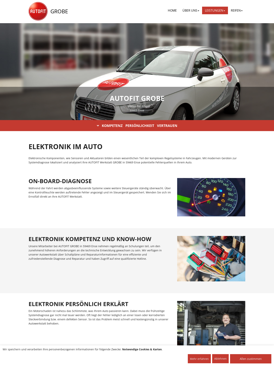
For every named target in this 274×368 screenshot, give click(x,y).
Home (172, 10)
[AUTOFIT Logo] (38, 11)
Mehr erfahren (199, 359)
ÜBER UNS (190, 10)
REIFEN (237, 10)
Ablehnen (220, 358)
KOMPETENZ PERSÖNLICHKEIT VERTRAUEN (137, 125)
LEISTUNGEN (215, 10)
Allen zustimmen (251, 359)
